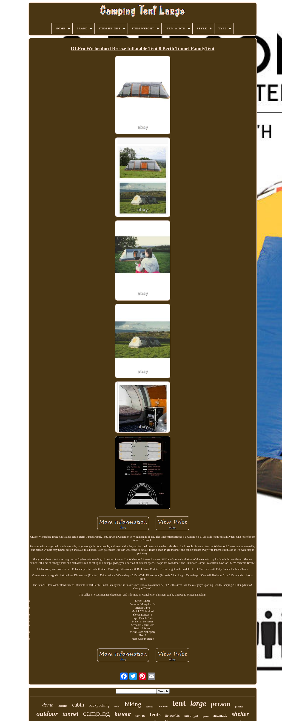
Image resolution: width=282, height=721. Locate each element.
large (198, 703)
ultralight (191, 715)
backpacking (99, 705)
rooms (63, 705)
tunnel (70, 714)
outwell (149, 706)
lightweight (172, 715)
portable (239, 706)
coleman (163, 706)
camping (96, 713)
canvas (140, 715)
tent (178, 703)
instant (122, 714)
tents (155, 714)
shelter (240, 713)
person (221, 704)
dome (47, 705)
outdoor (47, 713)
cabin (78, 705)
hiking (133, 704)
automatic (220, 715)
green (206, 716)
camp (117, 706)
